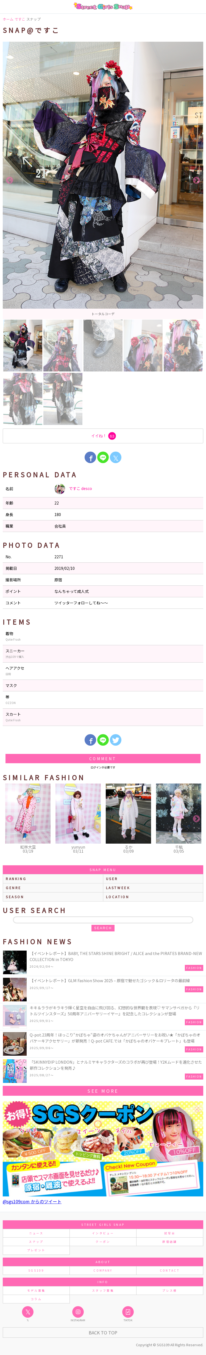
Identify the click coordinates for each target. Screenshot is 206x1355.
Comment (102, 758)
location (117, 896)
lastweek (118, 887)
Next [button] (196, 180)
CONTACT (170, 1270)
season (15, 896)
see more (103, 1091)
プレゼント (36, 1250)
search (103, 928)
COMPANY (103, 1270)
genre (13, 887)
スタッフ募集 (103, 1290)
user (112, 878)
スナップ (36, 1241)
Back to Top (103, 1332)
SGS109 (36, 1270)
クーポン (103, 1241)
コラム (36, 1299)
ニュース (36, 1233)
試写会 (169, 1233)
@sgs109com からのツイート (32, 1201)
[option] (103, 180)
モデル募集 (36, 1290)
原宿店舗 (169, 1241)
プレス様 (169, 1290)
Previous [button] (9, 180)
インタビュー (103, 1233)
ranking (16, 878)
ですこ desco (73, 488)
